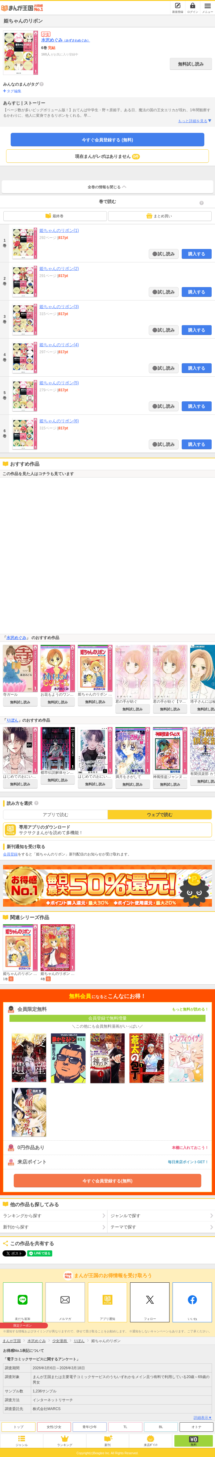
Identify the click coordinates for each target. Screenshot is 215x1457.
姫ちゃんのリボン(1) (59, 230)
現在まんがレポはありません (107, 156)
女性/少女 (54, 1427)
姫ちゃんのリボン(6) (59, 420)
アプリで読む (55, 814)
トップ (18, 1427)
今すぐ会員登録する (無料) (107, 139)
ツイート (11, 1253)
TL (125, 1427)
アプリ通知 (107, 1318)
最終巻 (54, 216)
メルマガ (65, 1318)
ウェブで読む (160, 814)
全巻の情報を (107, 186)
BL (161, 1427)
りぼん (12, 720)
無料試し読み (191, 64)
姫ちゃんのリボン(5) (59, 382)
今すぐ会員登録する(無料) (107, 1180)
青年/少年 (89, 1427)
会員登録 (10, 854)
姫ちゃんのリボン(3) (59, 306)
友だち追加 (22, 1319)
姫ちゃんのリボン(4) (59, 344)
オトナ (196, 1427)
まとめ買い (159, 216)
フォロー (150, 1318)
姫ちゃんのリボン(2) (59, 268)
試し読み (166, 253)
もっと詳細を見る (195, 121)
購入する (196, 253)
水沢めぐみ (65, 39)
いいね (192, 1318)
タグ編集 (14, 91)
